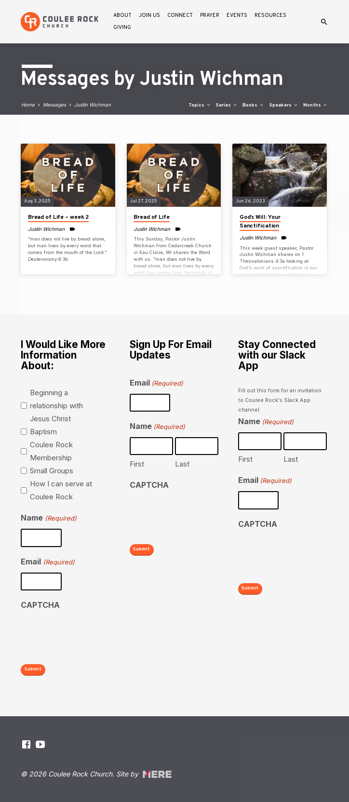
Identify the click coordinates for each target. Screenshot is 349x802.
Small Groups (51, 471)
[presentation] (94, 635)
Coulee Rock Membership (51, 452)
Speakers (283, 105)
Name (48, 518)
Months (315, 105)
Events (237, 15)
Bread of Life (151, 217)
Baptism (43, 432)
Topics (199, 105)
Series (227, 105)
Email (47, 562)
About (122, 15)
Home (28, 104)
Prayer (209, 15)
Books (253, 105)
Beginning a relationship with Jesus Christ (56, 406)
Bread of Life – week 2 (58, 217)
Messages (54, 104)
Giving (122, 27)
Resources (270, 15)
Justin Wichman (92, 104)
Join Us (149, 15)
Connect (180, 15)
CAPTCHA (40, 605)
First (137, 464)
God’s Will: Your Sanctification (260, 222)
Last (182, 464)
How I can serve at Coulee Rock (61, 491)
